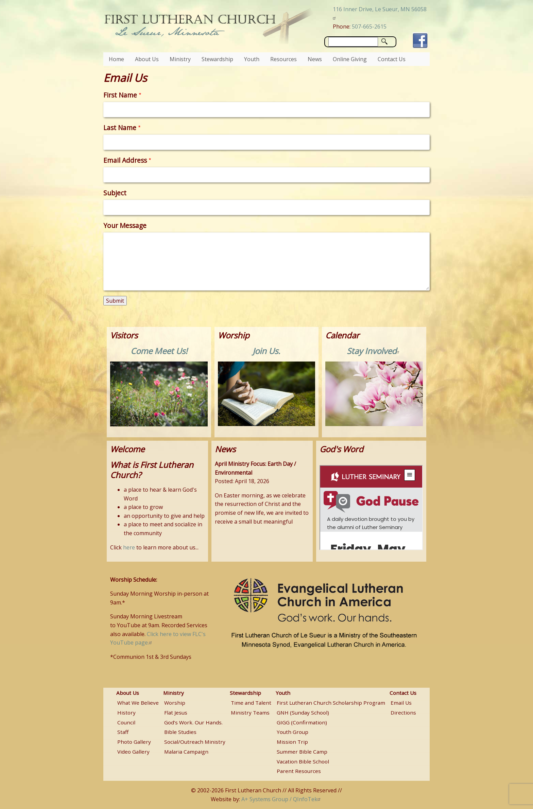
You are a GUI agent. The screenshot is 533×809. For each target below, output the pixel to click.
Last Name (119, 127)
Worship (174, 702)
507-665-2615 (369, 26)
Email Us (401, 702)
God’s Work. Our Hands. (193, 722)
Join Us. (266, 350)
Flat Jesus (175, 712)
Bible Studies (180, 731)
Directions (403, 712)
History (126, 712)
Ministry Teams (250, 712)
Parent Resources (299, 771)
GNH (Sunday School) (303, 712)
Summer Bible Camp (302, 751)
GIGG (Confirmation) (302, 722)
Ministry (180, 59)
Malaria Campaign (186, 751)
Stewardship (217, 59)
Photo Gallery (134, 741)
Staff (122, 731)
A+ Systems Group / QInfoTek (281, 799)
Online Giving (350, 59)
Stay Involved (374, 350)
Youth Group (292, 731)
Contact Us (392, 59)
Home (116, 59)
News (315, 59)
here (129, 547)
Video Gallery (133, 751)
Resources (283, 59)
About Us (147, 59)
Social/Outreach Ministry (194, 741)
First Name (120, 95)
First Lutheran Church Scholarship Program (331, 702)
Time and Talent (251, 702)
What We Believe (138, 702)
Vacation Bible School (303, 761)
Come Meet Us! (159, 350)
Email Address (125, 160)
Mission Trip (292, 741)
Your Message (125, 225)
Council (126, 722)
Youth (251, 59)
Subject (114, 192)
